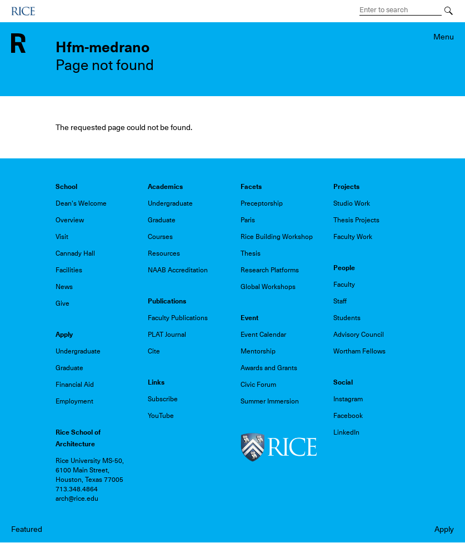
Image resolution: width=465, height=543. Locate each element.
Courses (160, 236)
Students (347, 317)
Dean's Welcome (81, 203)
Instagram (348, 399)
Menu (443, 37)
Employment (74, 401)
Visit (62, 236)
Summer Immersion (270, 401)
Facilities (69, 270)
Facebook (348, 415)
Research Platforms (270, 270)
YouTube (161, 415)
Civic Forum (258, 384)
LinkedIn (346, 432)
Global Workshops (268, 286)
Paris (248, 220)
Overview (70, 220)
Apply (444, 529)
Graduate (162, 220)
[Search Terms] (400, 10)
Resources (164, 253)
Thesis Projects (356, 220)
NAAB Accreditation (178, 270)
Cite (154, 351)
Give (62, 303)
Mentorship (258, 351)
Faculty (344, 284)
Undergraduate (170, 203)
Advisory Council (358, 334)
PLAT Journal (167, 334)
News (64, 286)
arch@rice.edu (77, 498)
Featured (26, 529)
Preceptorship (262, 203)
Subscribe (163, 399)
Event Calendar (263, 334)
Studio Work (351, 203)
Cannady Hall (75, 253)
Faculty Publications (178, 317)
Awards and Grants (269, 367)
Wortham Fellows (359, 351)
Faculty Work (352, 236)
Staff (340, 301)
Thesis (251, 253)
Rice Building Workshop (277, 236)
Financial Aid (75, 384)
